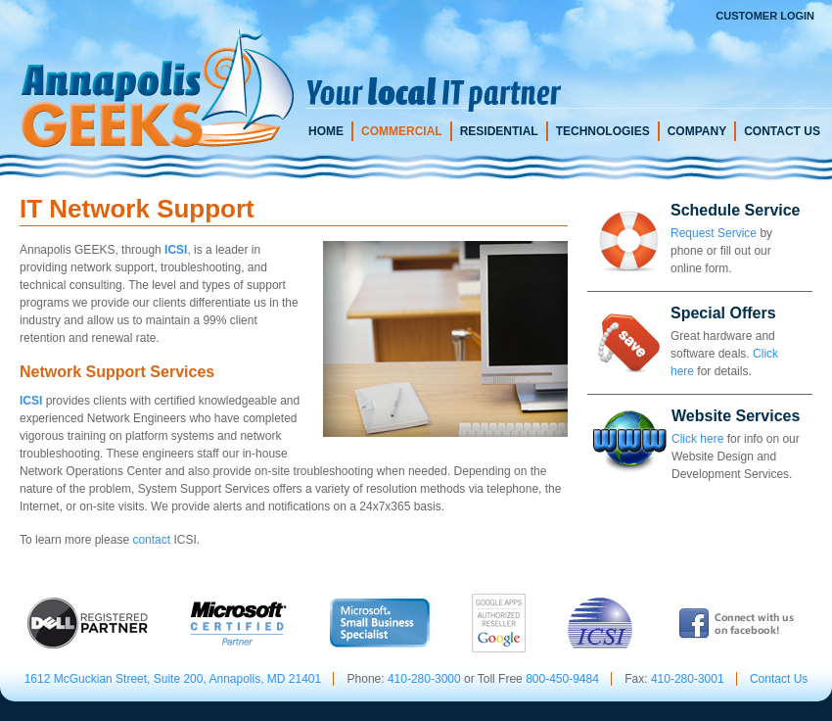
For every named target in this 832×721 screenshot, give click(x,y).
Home (326, 131)
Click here (697, 439)
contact (151, 540)
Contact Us (782, 131)
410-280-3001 (687, 679)
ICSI (175, 250)
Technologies (603, 131)
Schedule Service (735, 210)
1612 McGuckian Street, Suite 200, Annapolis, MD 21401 (173, 679)
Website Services (735, 416)
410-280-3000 (424, 679)
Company (697, 131)
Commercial (401, 131)
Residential (499, 131)
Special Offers (723, 313)
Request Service (713, 233)
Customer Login (765, 16)
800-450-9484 (562, 679)
